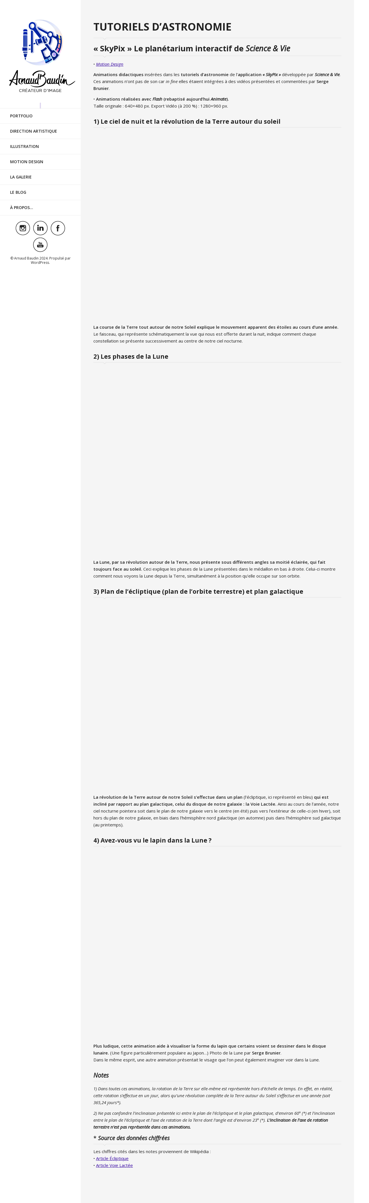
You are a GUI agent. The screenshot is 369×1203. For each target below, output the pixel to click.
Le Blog (18, 187)
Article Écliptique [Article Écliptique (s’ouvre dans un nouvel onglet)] (112, 1158)
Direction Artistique (33, 126)
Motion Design (26, 156)
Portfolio (21, 110)
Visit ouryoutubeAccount (40, 239)
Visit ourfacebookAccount (57, 222)
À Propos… (21, 202)
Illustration (24, 141)
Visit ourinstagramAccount (22, 222)
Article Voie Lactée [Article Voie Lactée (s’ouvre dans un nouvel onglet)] (114, 1165)
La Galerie (21, 171)
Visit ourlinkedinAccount (40, 222)
